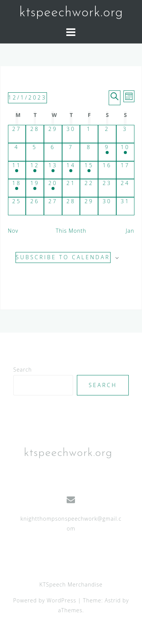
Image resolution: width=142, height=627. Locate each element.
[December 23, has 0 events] (107, 188)
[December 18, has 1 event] (17, 188)
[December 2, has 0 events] (107, 134)
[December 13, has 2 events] (53, 170)
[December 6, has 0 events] (53, 152)
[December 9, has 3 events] (107, 152)
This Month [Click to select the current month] (71, 230)
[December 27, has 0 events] (53, 206)
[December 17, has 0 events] (125, 170)
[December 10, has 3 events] (125, 152)
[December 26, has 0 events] (35, 206)
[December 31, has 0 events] (125, 206)
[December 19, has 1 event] (35, 188)
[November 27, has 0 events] (17, 134)
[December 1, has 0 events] (89, 134)
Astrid (113, 600)
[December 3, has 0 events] (125, 134)
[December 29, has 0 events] (89, 206)
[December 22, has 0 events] (89, 188)
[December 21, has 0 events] (71, 188)
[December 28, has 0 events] (71, 206)
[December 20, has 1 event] (53, 188)
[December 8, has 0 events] (89, 152)
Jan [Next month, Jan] (130, 230)
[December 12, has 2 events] (35, 170)
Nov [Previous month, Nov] (13, 230)
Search (22, 369)
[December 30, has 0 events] (107, 206)
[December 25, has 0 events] (17, 206)
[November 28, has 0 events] (35, 134)
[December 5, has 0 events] (35, 152)
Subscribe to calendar (63, 257)
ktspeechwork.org (71, 13)
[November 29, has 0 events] (53, 134)
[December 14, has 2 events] (71, 170)
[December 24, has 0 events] (125, 188)
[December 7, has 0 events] (71, 152)
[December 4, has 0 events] (17, 152)
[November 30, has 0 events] (71, 134)
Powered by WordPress (44, 600)
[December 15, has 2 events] (89, 170)
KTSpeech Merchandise (71, 584)
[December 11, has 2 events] (17, 170)
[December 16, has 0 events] (107, 170)
